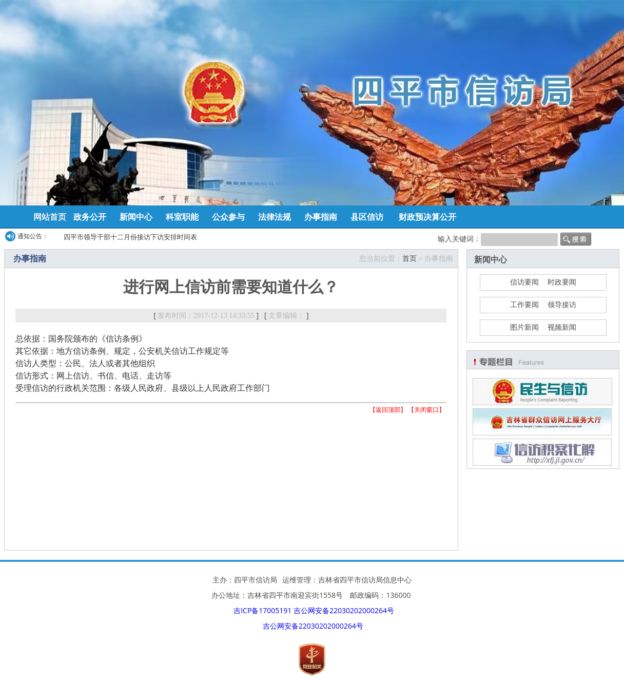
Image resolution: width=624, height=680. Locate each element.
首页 (409, 258)
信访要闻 (524, 282)
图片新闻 (524, 327)
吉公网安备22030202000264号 (344, 610)
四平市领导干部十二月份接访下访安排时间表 (130, 236)
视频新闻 (562, 327)
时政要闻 (562, 282)
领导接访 (562, 305)
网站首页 (49, 216)
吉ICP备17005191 (262, 610)
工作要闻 (524, 305)
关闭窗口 (426, 409)
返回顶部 (388, 409)
